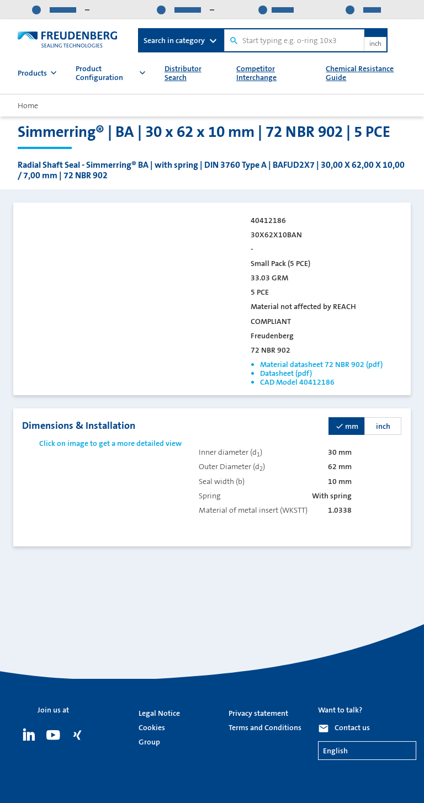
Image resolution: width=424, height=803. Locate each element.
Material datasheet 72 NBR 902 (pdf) (321, 364)
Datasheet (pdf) (286, 373)
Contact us (352, 727)
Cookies (152, 727)
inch (375, 44)
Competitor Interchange (256, 72)
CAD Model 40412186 (297, 382)
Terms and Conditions (265, 727)
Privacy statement (258, 713)
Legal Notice (159, 713)
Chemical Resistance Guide (360, 72)
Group (149, 742)
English (335, 750)
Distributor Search (183, 72)
